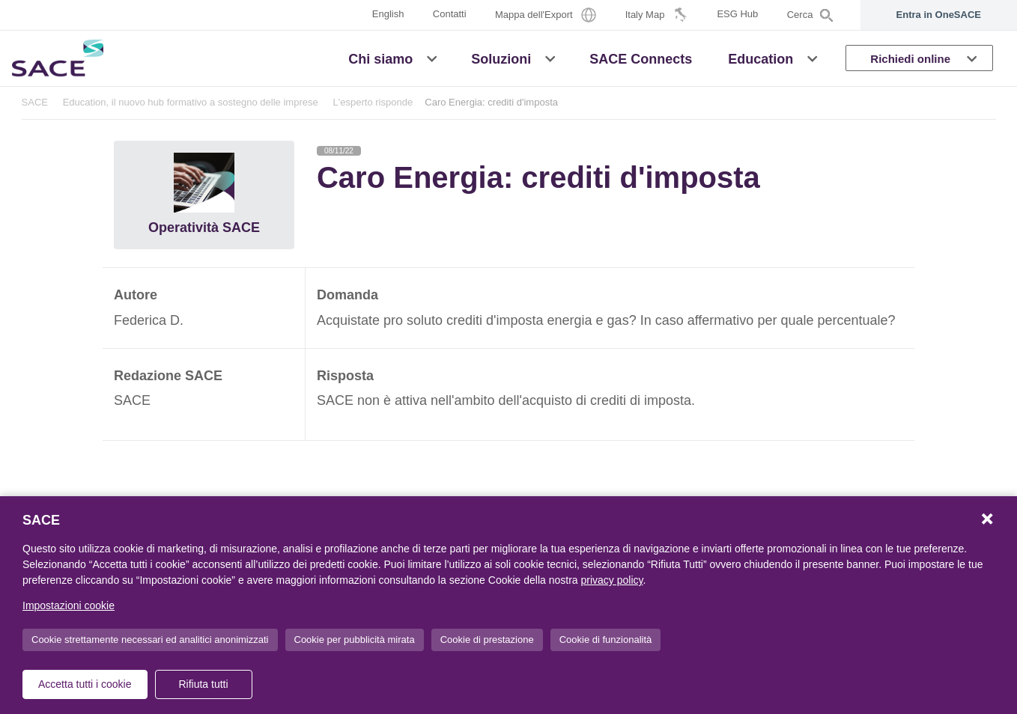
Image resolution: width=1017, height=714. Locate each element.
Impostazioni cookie (68, 605)
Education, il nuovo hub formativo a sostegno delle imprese (190, 102)
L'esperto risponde (373, 102)
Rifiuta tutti (203, 684)
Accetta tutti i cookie (85, 684)
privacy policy (612, 580)
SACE (35, 102)
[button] (431, 57)
